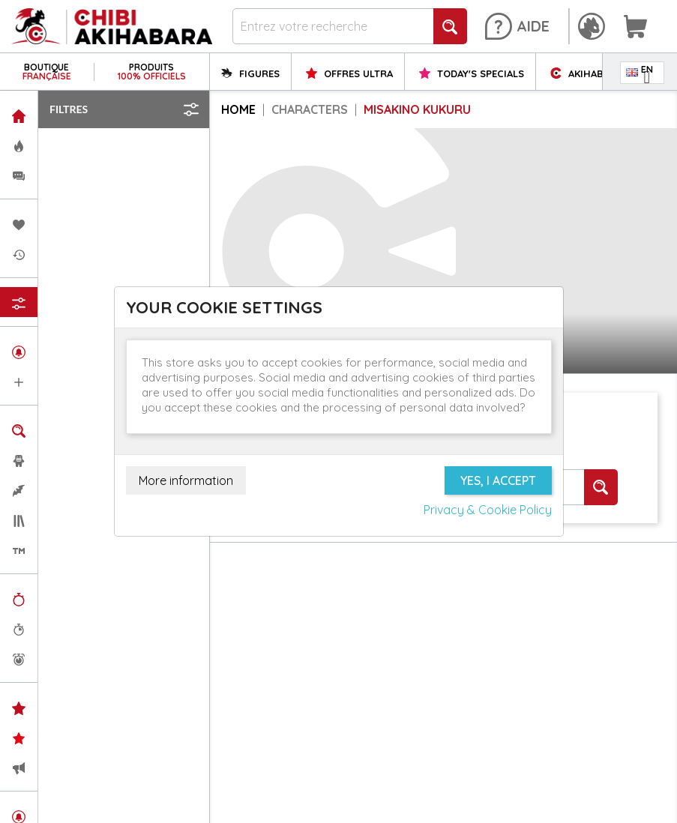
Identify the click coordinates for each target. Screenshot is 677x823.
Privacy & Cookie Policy (488, 509)
